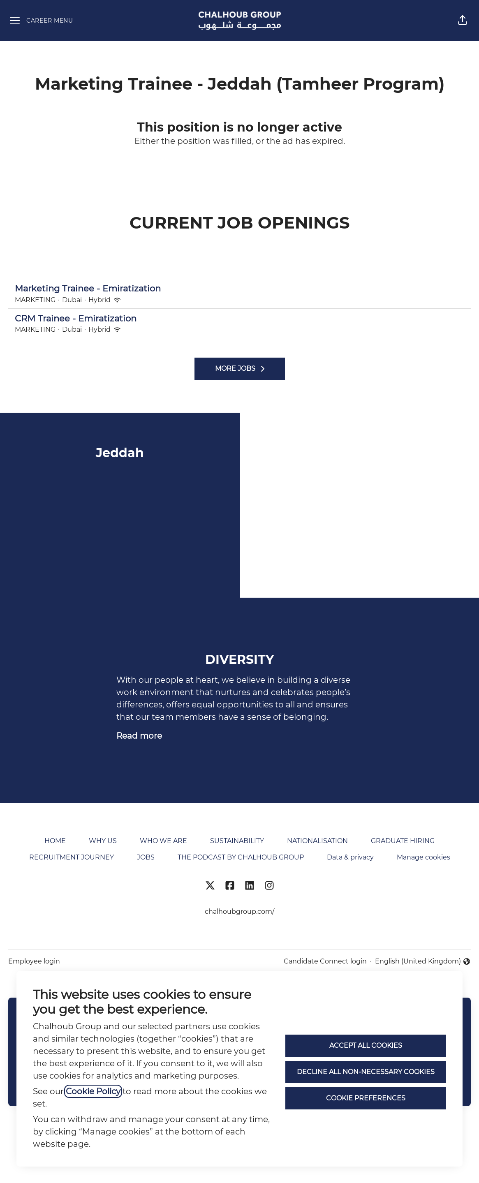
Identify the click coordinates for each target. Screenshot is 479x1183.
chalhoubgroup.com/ (239, 911)
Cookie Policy (93, 1091)
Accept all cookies (365, 1045)
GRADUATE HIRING (403, 841)
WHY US (103, 841)
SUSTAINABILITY (237, 841)
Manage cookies (423, 857)
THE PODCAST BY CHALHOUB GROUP (241, 857)
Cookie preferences (365, 1098)
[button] (462, 20)
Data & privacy (350, 857)
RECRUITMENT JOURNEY (71, 857)
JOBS (146, 857)
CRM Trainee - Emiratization (239, 318)
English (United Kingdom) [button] (423, 961)
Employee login (34, 961)
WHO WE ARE (163, 841)
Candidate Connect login (325, 961)
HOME (55, 841)
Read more (139, 736)
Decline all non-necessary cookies (366, 1072)
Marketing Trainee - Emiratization (239, 288)
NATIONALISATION (317, 841)
